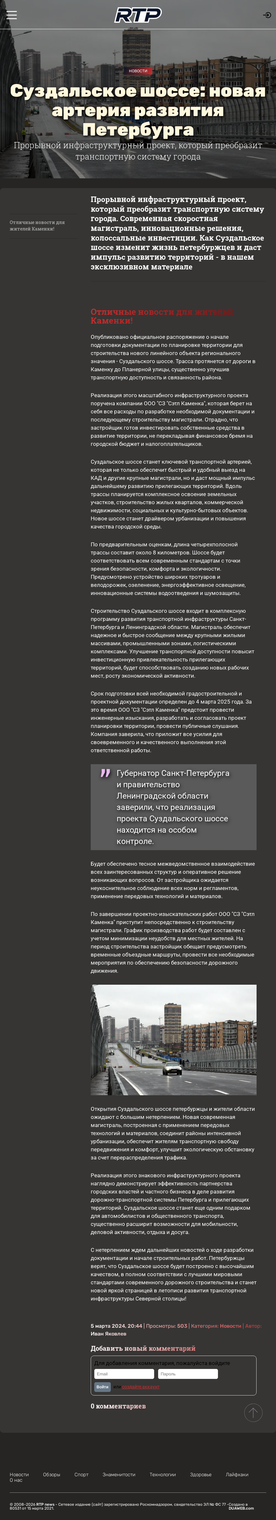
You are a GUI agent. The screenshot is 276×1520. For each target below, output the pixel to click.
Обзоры (51, 1475)
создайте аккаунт (141, 1386)
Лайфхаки (237, 1475)
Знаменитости (119, 1475)
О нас (16, 1480)
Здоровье (201, 1475)
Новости (138, 71)
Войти (103, 1387)
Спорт (81, 1475)
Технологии (163, 1475)
